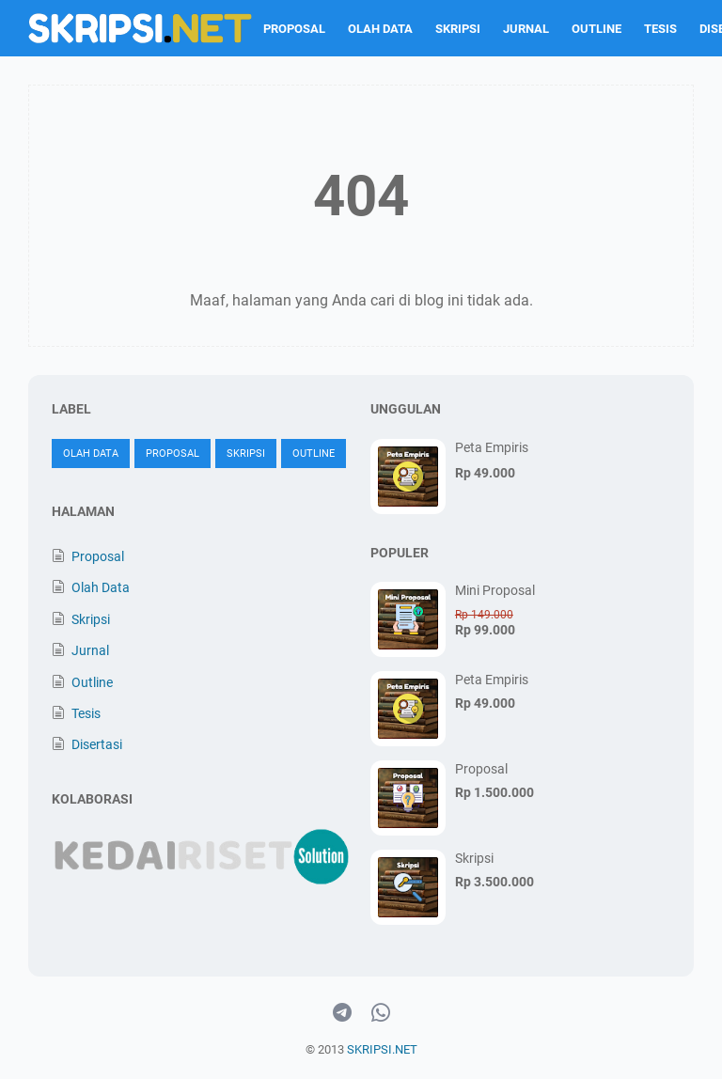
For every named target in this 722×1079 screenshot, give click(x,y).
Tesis (660, 29)
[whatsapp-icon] (381, 1013)
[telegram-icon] (342, 1013)
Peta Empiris (491, 447)
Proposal (294, 29)
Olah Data (380, 29)
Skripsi (457, 29)
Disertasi (96, 744)
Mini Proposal (495, 590)
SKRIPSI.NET (382, 1049)
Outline (596, 29)
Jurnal (526, 29)
